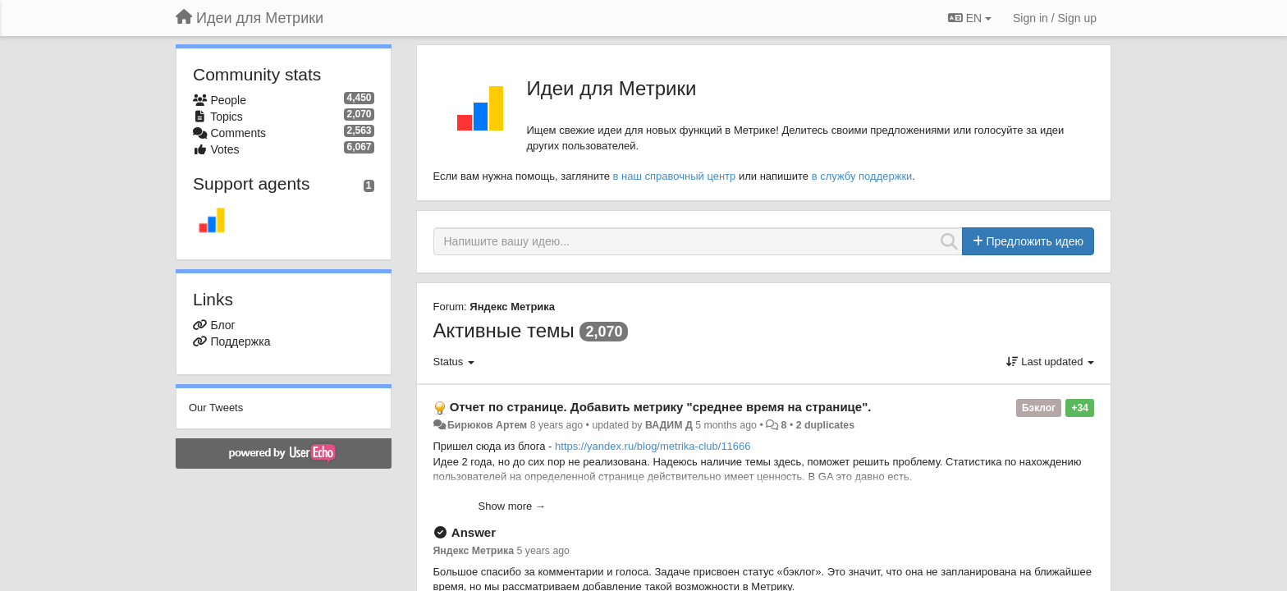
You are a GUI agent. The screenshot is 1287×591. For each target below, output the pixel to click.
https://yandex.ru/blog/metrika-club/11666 (652, 446)
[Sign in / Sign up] (1054, 18)
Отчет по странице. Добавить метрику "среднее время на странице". (661, 407)
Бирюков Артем (487, 425)
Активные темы (504, 330)
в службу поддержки (862, 176)
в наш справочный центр (674, 176)
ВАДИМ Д (669, 425)
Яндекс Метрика (512, 306)
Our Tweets (216, 407)
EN (970, 18)
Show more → (512, 506)
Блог (222, 325)
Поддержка (240, 341)
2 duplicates (825, 425)
